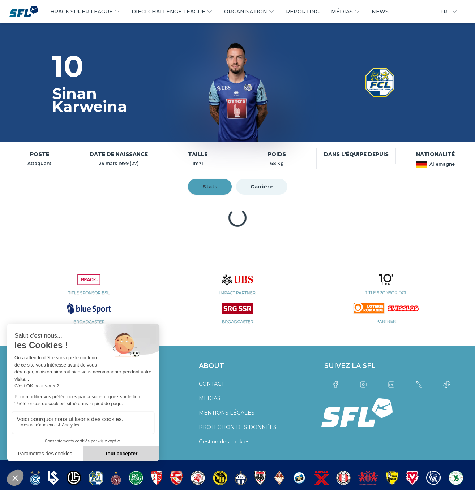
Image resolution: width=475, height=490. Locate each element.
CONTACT (211, 384)
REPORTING (303, 11)
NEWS (380, 11)
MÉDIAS (210, 398)
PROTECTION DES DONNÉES (238, 427)
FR (449, 11)
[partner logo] (88, 288)
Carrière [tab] (262, 186)
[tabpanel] (237, 218)
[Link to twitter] (419, 384)
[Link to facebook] (335, 384)
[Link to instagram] (363, 384)
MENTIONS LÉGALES (226, 412)
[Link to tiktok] (447, 384)
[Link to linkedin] (391, 384)
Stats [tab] (209, 186)
